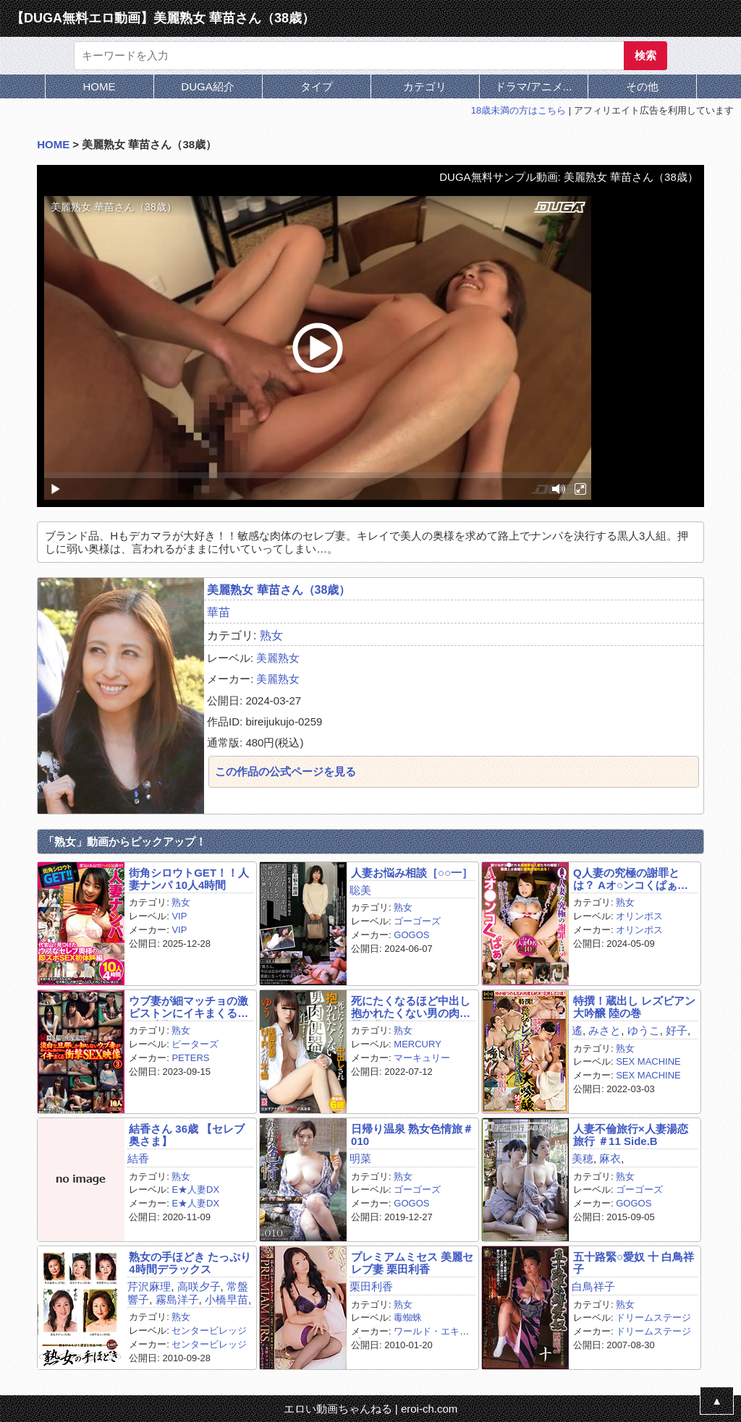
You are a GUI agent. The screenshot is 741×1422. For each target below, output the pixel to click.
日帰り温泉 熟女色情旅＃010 (412, 1135)
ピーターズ (195, 1044)
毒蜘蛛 (408, 1317)
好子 (676, 1030)
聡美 (360, 890)
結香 (138, 1158)
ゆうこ (643, 1030)
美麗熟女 (278, 658)
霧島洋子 (177, 1299)
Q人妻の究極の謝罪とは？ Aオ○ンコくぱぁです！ (630, 879)
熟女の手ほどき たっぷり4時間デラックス (190, 1263)
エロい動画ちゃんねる (338, 1408)
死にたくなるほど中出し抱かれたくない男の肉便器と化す (410, 1007)
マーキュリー (422, 1057)
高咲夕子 (199, 1286)
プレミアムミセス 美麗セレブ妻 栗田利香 (412, 1263)
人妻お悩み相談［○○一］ (412, 873)
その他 (642, 86)
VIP (179, 916)
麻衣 (610, 1158)
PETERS (190, 1057)
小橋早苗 (226, 1299)
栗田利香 (371, 1286)
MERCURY (417, 1044)
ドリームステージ (653, 1317)
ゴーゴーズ (417, 921)
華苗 (218, 612)
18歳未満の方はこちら (518, 110)
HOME (99, 86)
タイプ (316, 86)
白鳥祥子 (593, 1286)
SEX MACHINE (648, 1061)
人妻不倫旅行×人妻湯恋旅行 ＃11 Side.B (630, 1135)
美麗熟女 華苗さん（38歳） (278, 590)
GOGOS (411, 934)
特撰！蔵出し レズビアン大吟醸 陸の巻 (634, 1007)
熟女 (271, 635)
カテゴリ (424, 86)
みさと (604, 1030)
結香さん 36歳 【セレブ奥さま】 (187, 1135)
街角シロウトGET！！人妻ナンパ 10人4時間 (189, 879)
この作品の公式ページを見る (285, 771)
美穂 (582, 1158)
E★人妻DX (195, 1189)
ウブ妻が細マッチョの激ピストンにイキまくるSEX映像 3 (188, 1007)
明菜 (360, 1158)
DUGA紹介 (207, 86)
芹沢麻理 (149, 1286)
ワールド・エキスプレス (410, 1337)
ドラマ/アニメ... (533, 86)
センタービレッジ (209, 1330)
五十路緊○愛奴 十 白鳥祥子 (633, 1263)
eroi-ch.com (429, 1408)
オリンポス (639, 916)
